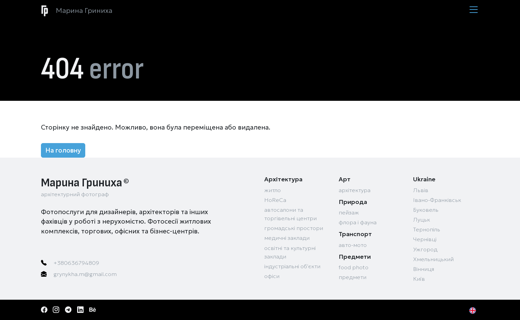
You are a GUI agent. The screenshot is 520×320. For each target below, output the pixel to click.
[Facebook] (46, 310)
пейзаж (349, 212)
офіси (271, 276)
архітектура (354, 190)
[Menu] (473, 10)
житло (272, 190)
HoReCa (275, 200)
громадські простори (293, 228)
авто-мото (353, 245)
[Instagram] (58, 310)
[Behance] (94, 310)
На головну (63, 150)
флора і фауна (358, 222)
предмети (352, 277)
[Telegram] (70, 310)
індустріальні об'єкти (292, 266)
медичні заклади (287, 238)
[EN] (474, 310)
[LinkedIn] (82, 310)
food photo (353, 267)
